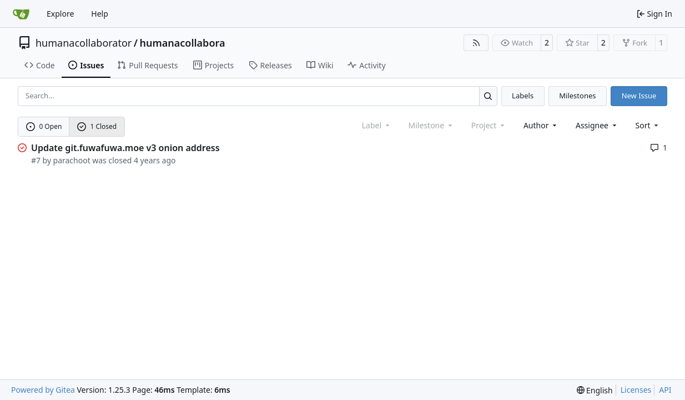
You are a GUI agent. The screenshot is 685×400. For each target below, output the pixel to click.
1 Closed (97, 126)
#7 (36, 160)
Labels (522, 96)
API (665, 389)
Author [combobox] (540, 125)
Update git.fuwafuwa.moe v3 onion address (125, 147)
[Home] (21, 14)
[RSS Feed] (476, 42)
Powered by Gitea (43, 389)
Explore (60, 13)
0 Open (44, 126)
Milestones (577, 96)
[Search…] (488, 96)
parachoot (71, 160)
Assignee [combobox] (597, 125)
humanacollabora (182, 42)
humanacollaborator (84, 42)
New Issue (639, 96)
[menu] (648, 125)
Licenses (636, 389)
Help (99, 13)
